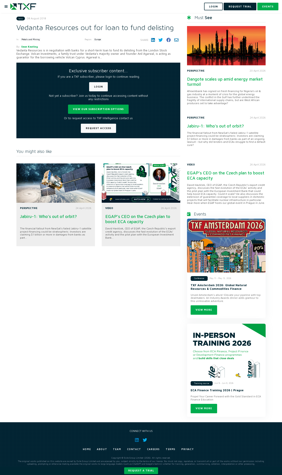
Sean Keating (29, 46)
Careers (153, 449)
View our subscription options (98, 109)
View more (204, 309)
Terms (171, 449)
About (102, 449)
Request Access (98, 128)
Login (98, 86)
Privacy (187, 449)
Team (117, 449)
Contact (134, 449)
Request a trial (141, 470)
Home (87, 449)
